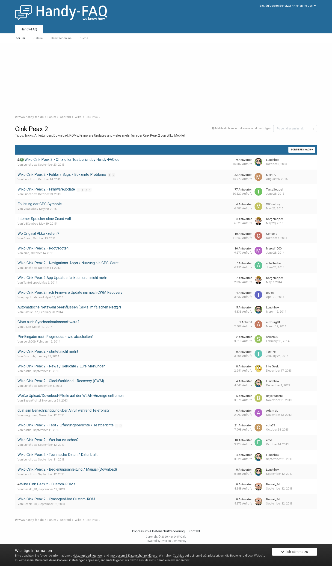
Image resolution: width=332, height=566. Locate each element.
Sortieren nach (302, 149)
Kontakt (194, 531)
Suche (84, 38)
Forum (20, 38)
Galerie (38, 38)
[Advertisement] (166, 77)
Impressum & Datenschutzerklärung (158, 531)
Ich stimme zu (294, 553)
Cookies (178, 555)
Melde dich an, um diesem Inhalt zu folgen (243, 128)
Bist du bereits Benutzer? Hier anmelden (288, 5)
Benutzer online (61, 38)
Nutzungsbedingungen (88, 555)
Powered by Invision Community (166, 541)
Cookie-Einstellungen (71, 560)
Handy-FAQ (29, 29)
